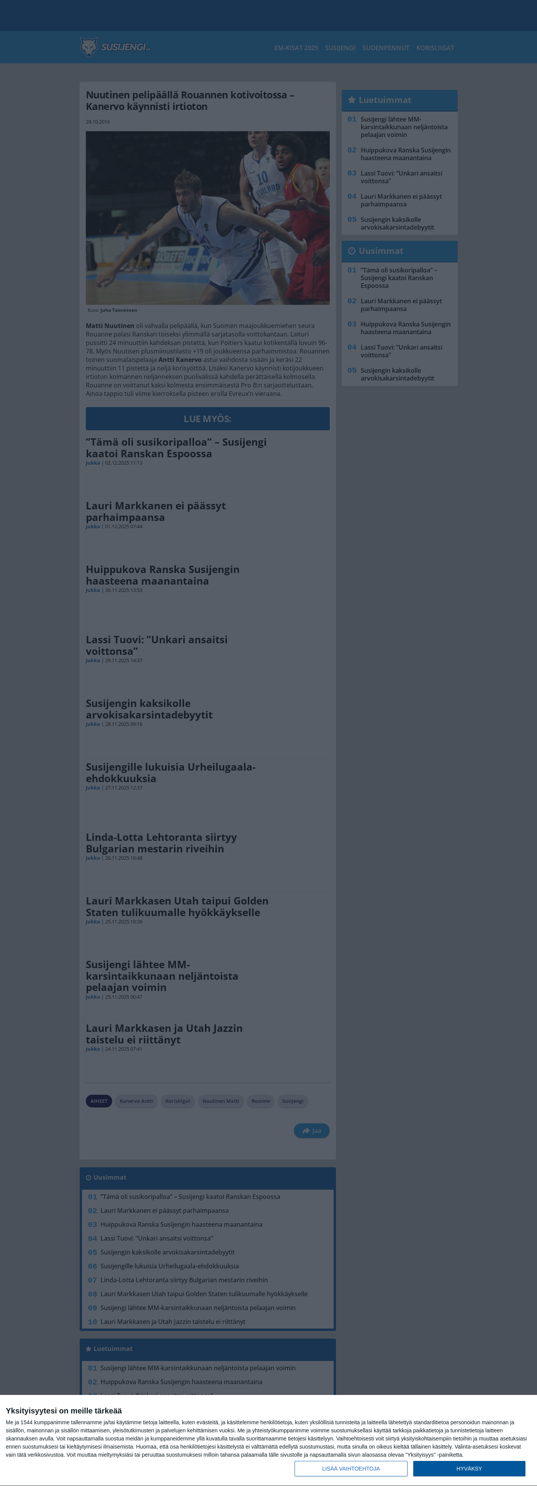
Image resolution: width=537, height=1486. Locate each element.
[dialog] (268, 1440)
